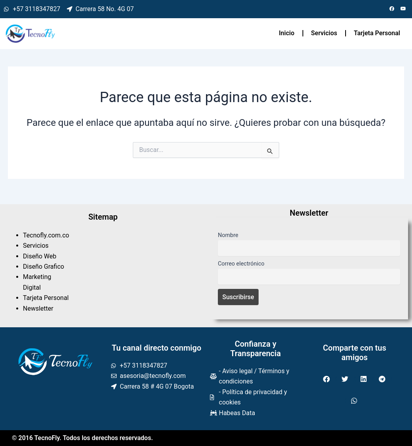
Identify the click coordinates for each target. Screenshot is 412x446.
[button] (327, 379)
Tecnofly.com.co (46, 235)
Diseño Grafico (43, 266)
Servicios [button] (324, 33)
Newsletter (38, 308)
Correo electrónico (241, 263)
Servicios (36, 245)
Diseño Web (39, 256)
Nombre (228, 235)
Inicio (286, 33)
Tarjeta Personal (377, 33)
